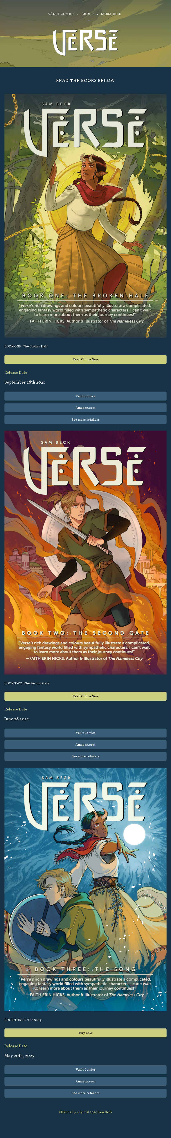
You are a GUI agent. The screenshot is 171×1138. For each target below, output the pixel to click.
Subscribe (111, 13)
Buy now (85, 1033)
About (87, 13)
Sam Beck (105, 1112)
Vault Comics (61, 13)
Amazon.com (85, 407)
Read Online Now (86, 359)
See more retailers (86, 419)
